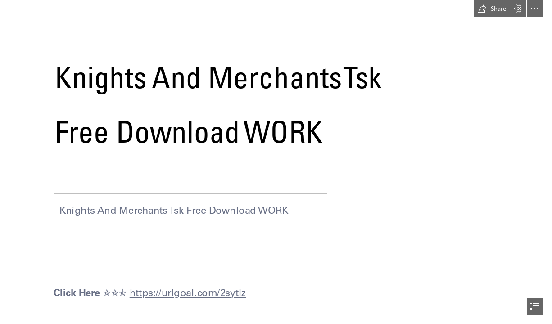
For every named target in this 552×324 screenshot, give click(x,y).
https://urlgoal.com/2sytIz (188, 293)
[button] (492, 8)
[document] (276, 162)
